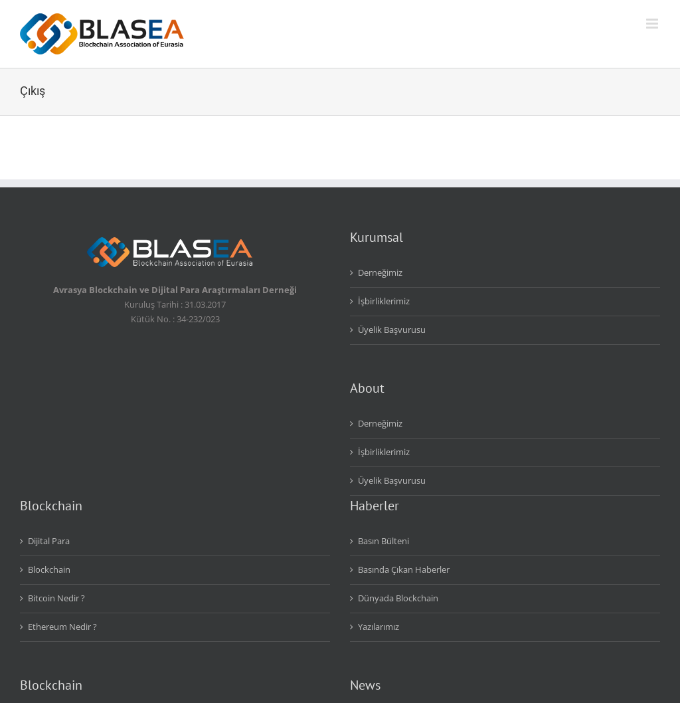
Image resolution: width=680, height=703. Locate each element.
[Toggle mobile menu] (653, 24)
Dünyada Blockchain (398, 598)
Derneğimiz (380, 272)
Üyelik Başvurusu (392, 330)
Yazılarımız (378, 627)
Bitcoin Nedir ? (56, 598)
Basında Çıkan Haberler (404, 569)
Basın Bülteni (383, 541)
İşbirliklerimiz (384, 301)
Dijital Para (49, 541)
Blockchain (49, 569)
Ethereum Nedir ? (62, 627)
